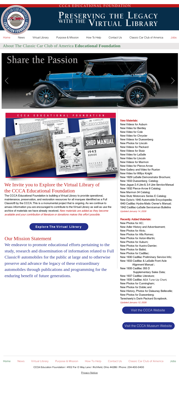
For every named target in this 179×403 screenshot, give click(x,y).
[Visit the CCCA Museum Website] (148, 325)
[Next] (173, 81)
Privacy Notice (89, 372)
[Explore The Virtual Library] (59, 226)
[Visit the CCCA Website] (148, 310)
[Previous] (6, 81)
